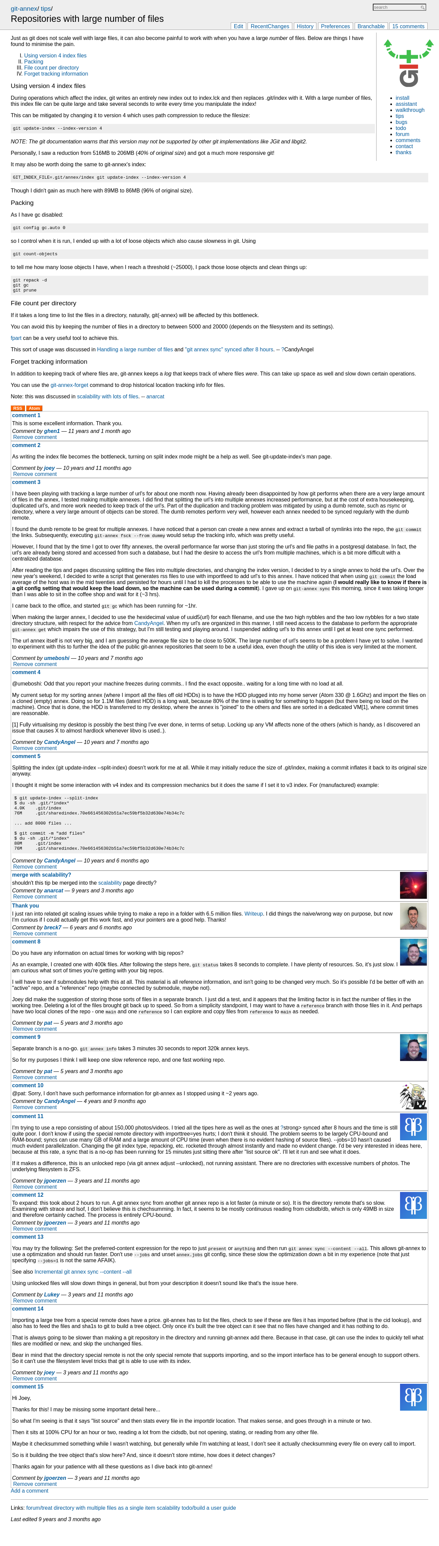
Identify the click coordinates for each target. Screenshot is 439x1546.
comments (408, 140)
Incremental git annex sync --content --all (83, 1290)
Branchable (371, 26)
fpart (16, 345)
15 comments (408, 26)
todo (401, 128)
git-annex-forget (69, 392)
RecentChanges (270, 26)
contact (404, 146)
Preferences (335, 26)
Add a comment (29, 1509)
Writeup (254, 932)
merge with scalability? (41, 893)
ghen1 (52, 438)
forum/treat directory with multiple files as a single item (90, 1526)
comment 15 (27, 1405)
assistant (406, 104)
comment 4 (26, 679)
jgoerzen (55, 1199)
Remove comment (35, 444)
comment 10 (27, 1103)
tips (46, 8)
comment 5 (26, 763)
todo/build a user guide (209, 1526)
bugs (401, 122)
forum (402, 134)
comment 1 (26, 422)
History (305, 26)
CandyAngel (149, 630)
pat (48, 1041)
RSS (18, 415)
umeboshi (57, 665)
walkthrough (410, 110)
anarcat (155, 403)
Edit (238, 26)
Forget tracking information (56, 74)
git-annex (24, 8)
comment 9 (26, 1055)
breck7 (52, 945)
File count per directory (51, 68)
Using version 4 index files (55, 55)
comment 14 (27, 1327)
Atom (34, 415)
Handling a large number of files (135, 356)
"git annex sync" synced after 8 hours (229, 356)
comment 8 (26, 960)
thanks (403, 152)
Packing (33, 61)
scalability (110, 901)
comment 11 (27, 1134)
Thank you (25, 924)
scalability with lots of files (107, 403)
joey (49, 475)
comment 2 (26, 452)
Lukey (51, 1313)
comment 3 (26, 489)
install (402, 98)
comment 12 (27, 1213)
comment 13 (27, 1255)
